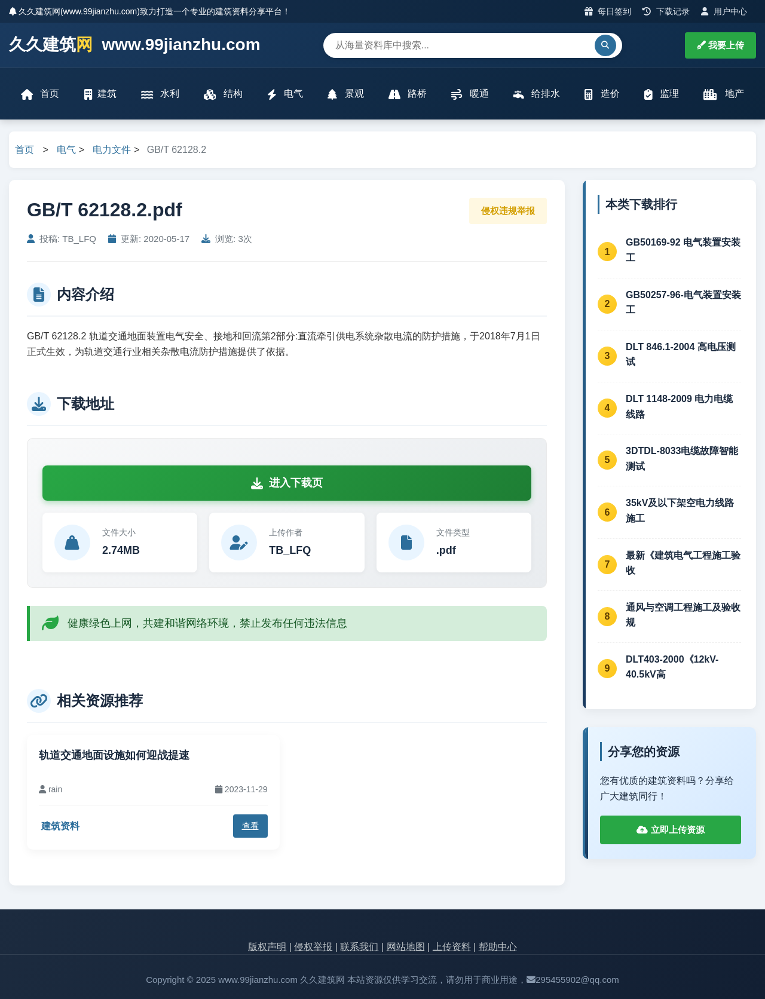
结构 (223, 94)
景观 (345, 94)
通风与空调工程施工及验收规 (683, 615)
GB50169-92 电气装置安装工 (683, 250)
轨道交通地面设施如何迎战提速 (114, 755)
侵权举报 (313, 947)
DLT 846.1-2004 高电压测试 (681, 354)
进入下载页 (287, 483)
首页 (40, 94)
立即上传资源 (670, 830)
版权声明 (267, 947)
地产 (723, 94)
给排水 (536, 94)
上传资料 (452, 947)
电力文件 (112, 150)
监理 (661, 94)
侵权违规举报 (508, 211)
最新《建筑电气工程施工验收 (683, 563)
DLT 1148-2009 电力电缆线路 (679, 406)
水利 (160, 94)
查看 (250, 826)
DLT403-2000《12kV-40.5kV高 (672, 667)
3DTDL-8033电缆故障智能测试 (682, 458)
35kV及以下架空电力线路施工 (680, 510)
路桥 (407, 94)
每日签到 (608, 11)
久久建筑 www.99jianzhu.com (135, 45)
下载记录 (666, 11)
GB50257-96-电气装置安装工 (683, 302)
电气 (285, 94)
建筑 (100, 94)
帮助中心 (498, 947)
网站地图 (406, 947)
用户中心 (724, 11)
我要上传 (720, 45)
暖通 (469, 94)
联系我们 (359, 947)
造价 (602, 94)
